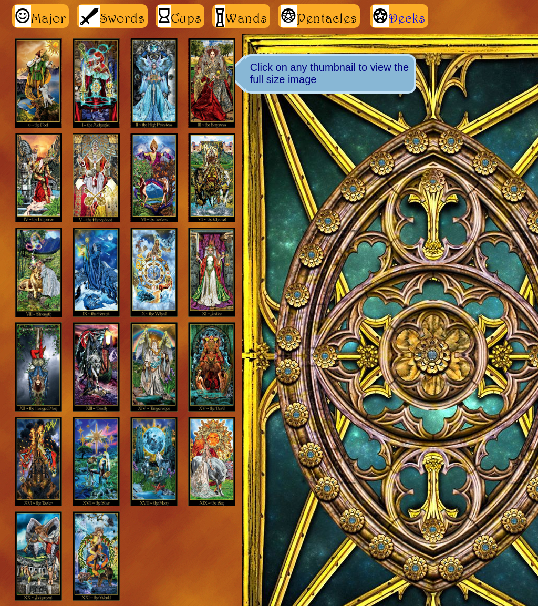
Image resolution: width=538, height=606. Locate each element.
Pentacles (319, 16)
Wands (241, 16)
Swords (112, 16)
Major (40, 16)
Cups (180, 16)
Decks (407, 18)
